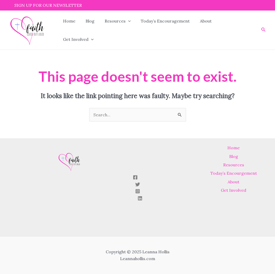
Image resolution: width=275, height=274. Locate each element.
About (198, 30)
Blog (87, 30)
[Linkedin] (140, 198)
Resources (113, 30)
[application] (123, 30)
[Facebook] (135, 177)
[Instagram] (137, 191)
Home (68, 30)
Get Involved (227, 30)
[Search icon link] (254, 30)
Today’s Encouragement (159, 30)
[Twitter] (137, 184)
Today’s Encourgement (233, 175)
